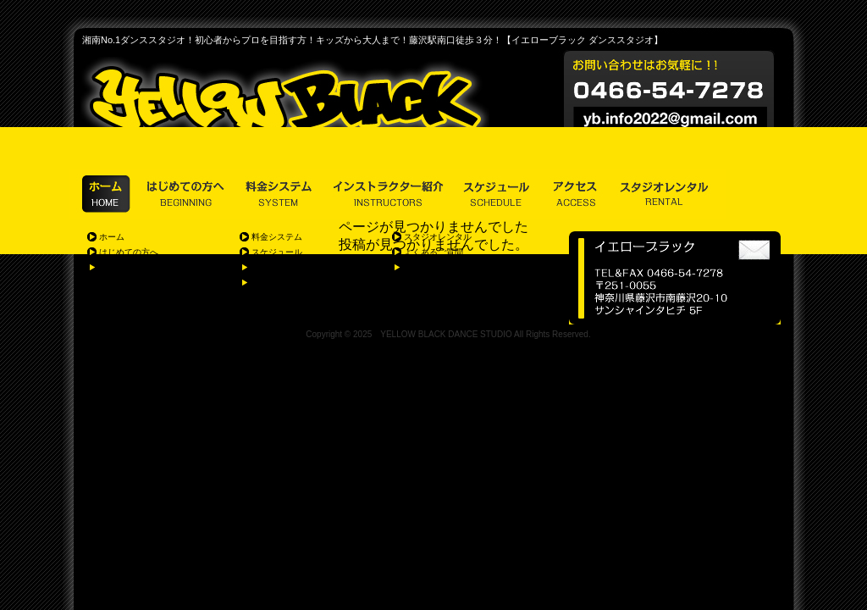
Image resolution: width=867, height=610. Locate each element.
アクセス (268, 282)
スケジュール (276, 252)
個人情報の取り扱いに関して (459, 267)
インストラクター (285, 267)
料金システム (276, 236)
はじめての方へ (128, 252)
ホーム (111, 236)
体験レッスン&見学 (136, 267)
